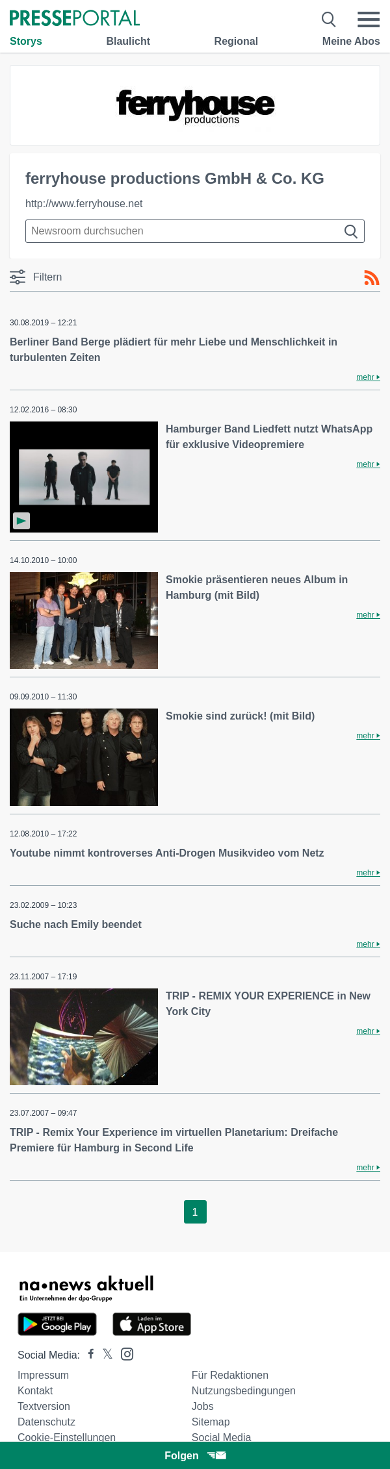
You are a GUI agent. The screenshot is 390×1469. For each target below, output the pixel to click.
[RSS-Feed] (371, 278)
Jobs (203, 1406)
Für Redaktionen (230, 1375)
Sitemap (211, 1421)
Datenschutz (46, 1421)
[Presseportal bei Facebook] (87, 1355)
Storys (26, 41)
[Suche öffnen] (329, 19)
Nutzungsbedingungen (244, 1390)
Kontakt (35, 1390)
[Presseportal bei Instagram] (123, 1353)
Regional (236, 41)
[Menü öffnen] (368, 19)
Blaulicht (128, 41)
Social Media (222, 1437)
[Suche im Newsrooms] (195, 231)
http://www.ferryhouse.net (84, 203)
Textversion (44, 1406)
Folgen (194, 1455)
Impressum (43, 1375)
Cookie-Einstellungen (67, 1437)
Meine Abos (351, 41)
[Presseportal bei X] (103, 1355)
